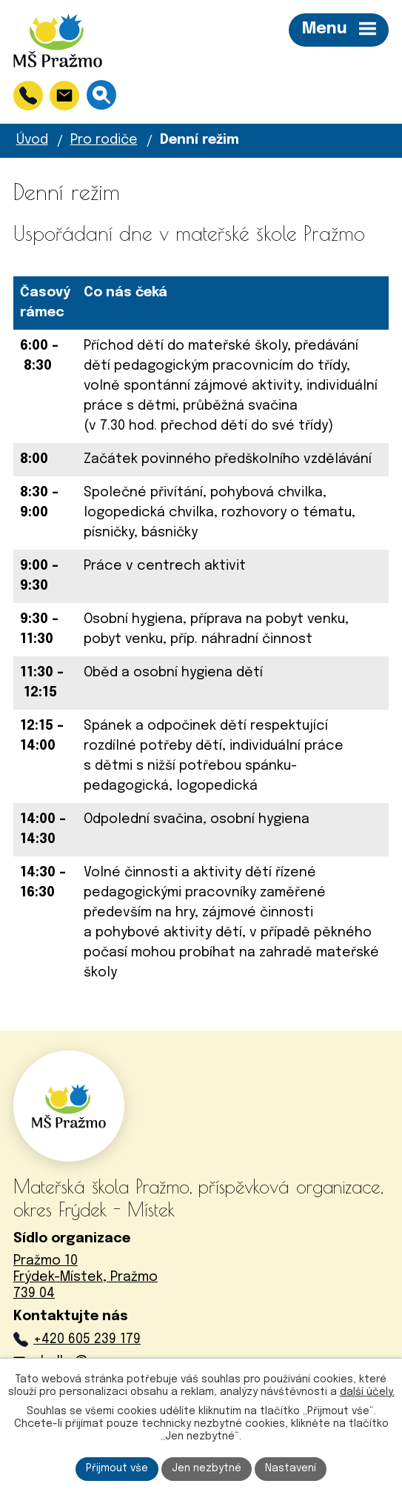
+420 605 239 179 (87, 1339)
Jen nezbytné (206, 1468)
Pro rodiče (104, 140)
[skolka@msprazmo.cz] (64, 95)
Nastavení (290, 1468)
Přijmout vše (117, 1468)
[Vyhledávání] (101, 95)
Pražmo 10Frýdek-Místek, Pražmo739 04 (85, 1276)
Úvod (32, 140)
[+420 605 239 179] (28, 95)
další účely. (367, 1392)
